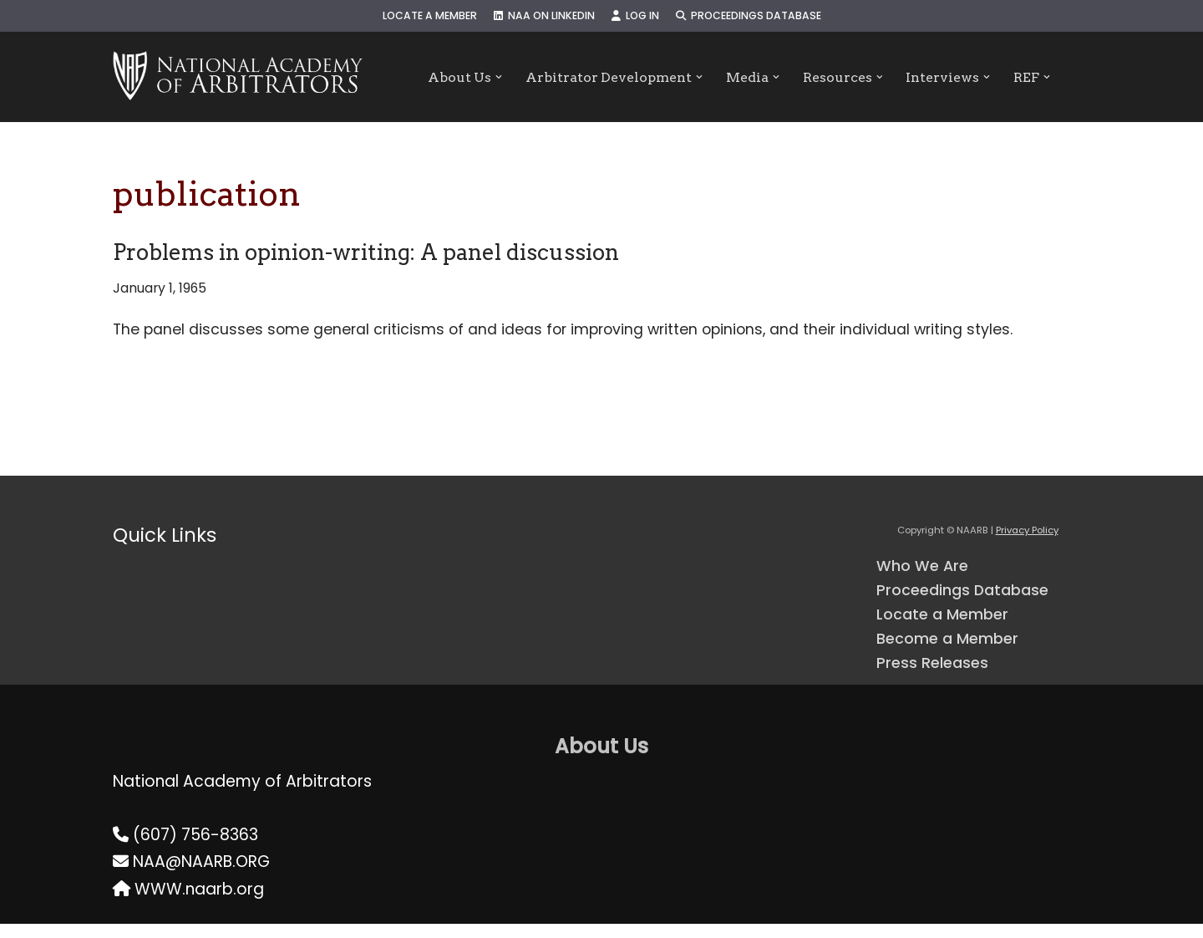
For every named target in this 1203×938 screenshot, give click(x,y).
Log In (638, 16)
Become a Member (953, 650)
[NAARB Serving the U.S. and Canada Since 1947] (238, 77)
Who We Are (925, 571)
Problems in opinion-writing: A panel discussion (366, 252)
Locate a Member (418, 16)
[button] (487, 77)
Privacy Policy (1027, 535)
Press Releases (935, 676)
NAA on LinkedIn (540, 16)
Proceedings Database (759, 16)
